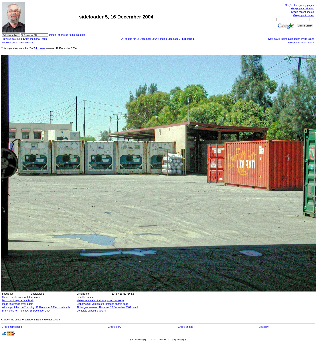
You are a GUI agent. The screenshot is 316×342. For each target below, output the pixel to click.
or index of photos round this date (66, 35)
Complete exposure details (91, 310)
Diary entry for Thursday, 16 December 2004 (26, 310)
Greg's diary (114, 327)
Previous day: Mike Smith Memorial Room (24, 39)
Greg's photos (185, 327)
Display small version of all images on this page (102, 304)
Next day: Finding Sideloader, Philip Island (291, 39)
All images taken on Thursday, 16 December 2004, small (107, 307)
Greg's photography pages (299, 5)
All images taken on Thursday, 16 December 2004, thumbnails (36, 307)
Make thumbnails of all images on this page (100, 300)
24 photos (39, 48)
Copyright (264, 327)
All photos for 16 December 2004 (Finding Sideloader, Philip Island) (158, 39)
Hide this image (85, 297)
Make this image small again (17, 304)
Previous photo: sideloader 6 (17, 42)
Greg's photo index (303, 15)
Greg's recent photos (302, 12)
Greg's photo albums (302, 8)
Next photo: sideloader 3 (301, 42)
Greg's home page (12, 327)
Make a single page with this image (21, 297)
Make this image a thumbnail (18, 300)
